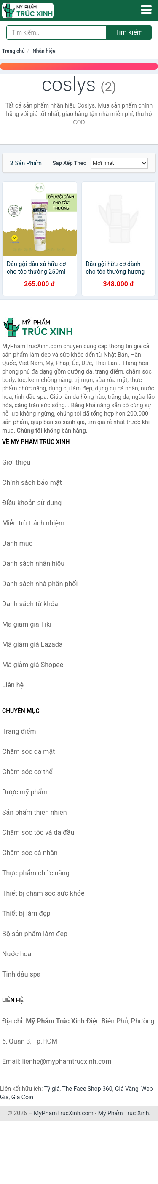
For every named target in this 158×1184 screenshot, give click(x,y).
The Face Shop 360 (87, 1088)
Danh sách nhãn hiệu (33, 564)
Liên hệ (13, 685)
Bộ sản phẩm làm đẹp (34, 934)
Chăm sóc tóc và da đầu (38, 833)
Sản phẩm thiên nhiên (34, 812)
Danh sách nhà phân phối (40, 584)
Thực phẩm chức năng (36, 873)
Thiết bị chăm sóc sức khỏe (43, 893)
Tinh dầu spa (21, 974)
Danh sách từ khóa (30, 604)
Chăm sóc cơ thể (27, 772)
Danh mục (17, 543)
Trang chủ (13, 51)
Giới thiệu (16, 462)
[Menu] (146, 9)
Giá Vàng (127, 1088)
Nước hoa (16, 954)
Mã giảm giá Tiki (26, 624)
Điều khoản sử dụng (32, 503)
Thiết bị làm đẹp (26, 914)
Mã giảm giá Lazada (32, 644)
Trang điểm (19, 731)
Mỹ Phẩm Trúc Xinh (123, 1113)
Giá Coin (22, 1097)
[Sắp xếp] (119, 163)
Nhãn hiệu (43, 51)
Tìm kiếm (129, 32)
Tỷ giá (52, 1088)
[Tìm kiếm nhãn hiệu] (56, 32)
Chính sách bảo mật (32, 483)
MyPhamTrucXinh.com (64, 1113)
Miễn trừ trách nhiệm (33, 523)
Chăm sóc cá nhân (30, 853)
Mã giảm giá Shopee (32, 665)
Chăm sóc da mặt (28, 752)
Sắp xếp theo (69, 163)
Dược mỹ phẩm (25, 792)
